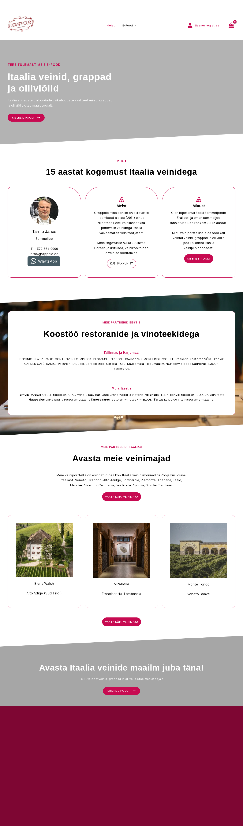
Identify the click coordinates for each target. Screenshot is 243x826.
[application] (133, 25)
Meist (112, 25)
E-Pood (128, 25)
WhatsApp (47, 262)
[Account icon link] (205, 25)
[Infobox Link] (44, 562)
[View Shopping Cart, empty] (231, 25)
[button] (121, 264)
